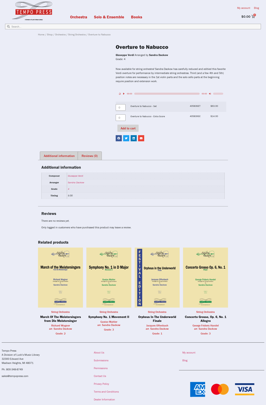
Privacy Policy (101, 383)
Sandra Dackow (76, 182)
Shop (50, 34)
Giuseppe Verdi (75, 175)
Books (136, 17)
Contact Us (100, 376)
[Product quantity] (121, 107)
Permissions (101, 368)
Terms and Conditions (106, 391)
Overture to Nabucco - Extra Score (147, 116)
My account (243, 8)
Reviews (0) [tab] (90, 156)
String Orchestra (77, 34)
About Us (99, 352)
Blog (256, 8)
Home (41, 34)
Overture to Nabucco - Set (143, 106)
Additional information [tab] (59, 156)
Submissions (101, 360)
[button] (119, 138)
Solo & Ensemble (109, 17)
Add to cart (128, 128)
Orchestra (78, 17)
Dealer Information (104, 399)
